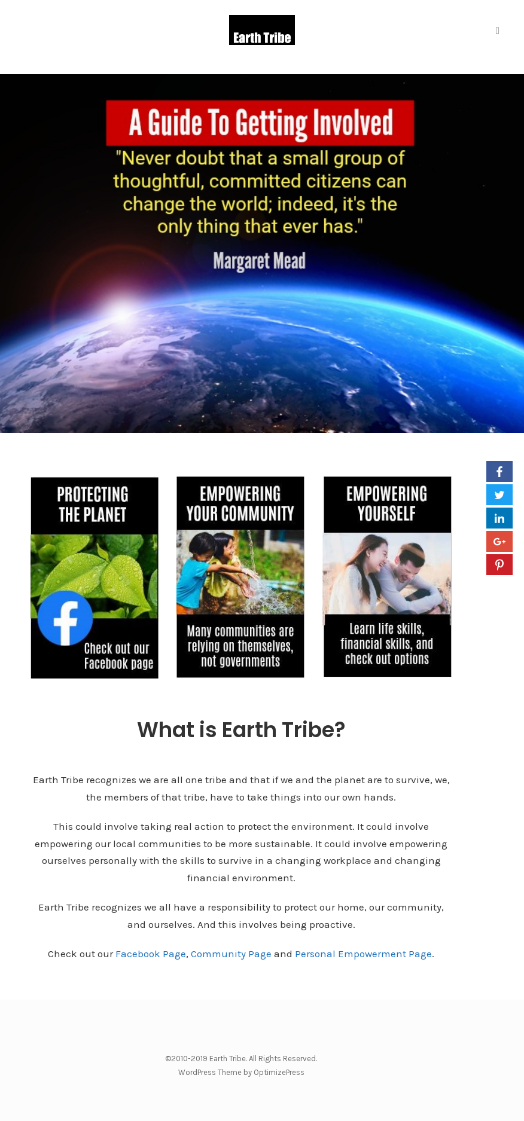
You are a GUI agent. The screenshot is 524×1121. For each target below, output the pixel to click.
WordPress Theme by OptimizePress (241, 1072)
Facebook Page (150, 954)
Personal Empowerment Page (363, 954)
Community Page (231, 954)
